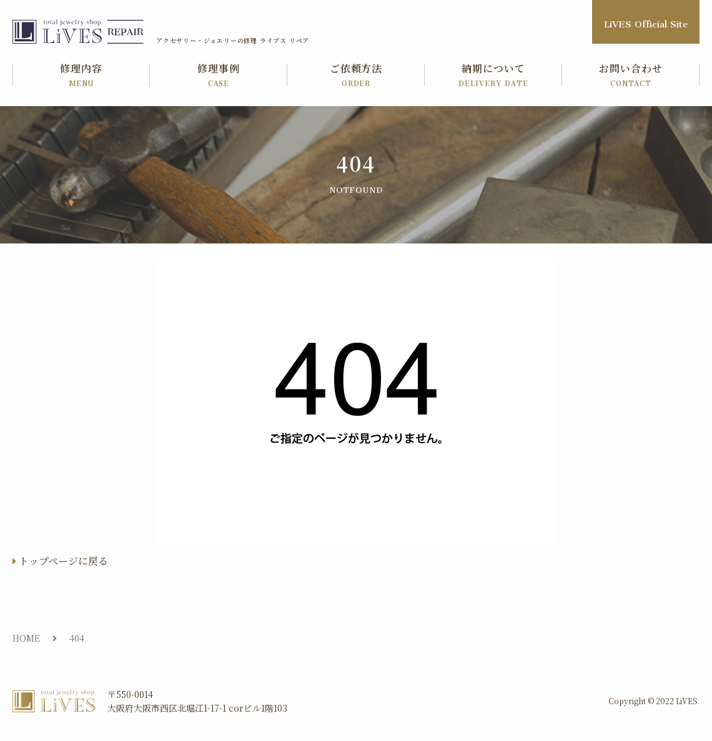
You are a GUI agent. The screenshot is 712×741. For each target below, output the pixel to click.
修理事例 (218, 76)
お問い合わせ (631, 76)
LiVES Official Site (646, 21)
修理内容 (81, 76)
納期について (493, 76)
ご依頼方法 (356, 76)
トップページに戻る (63, 561)
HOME (26, 638)
